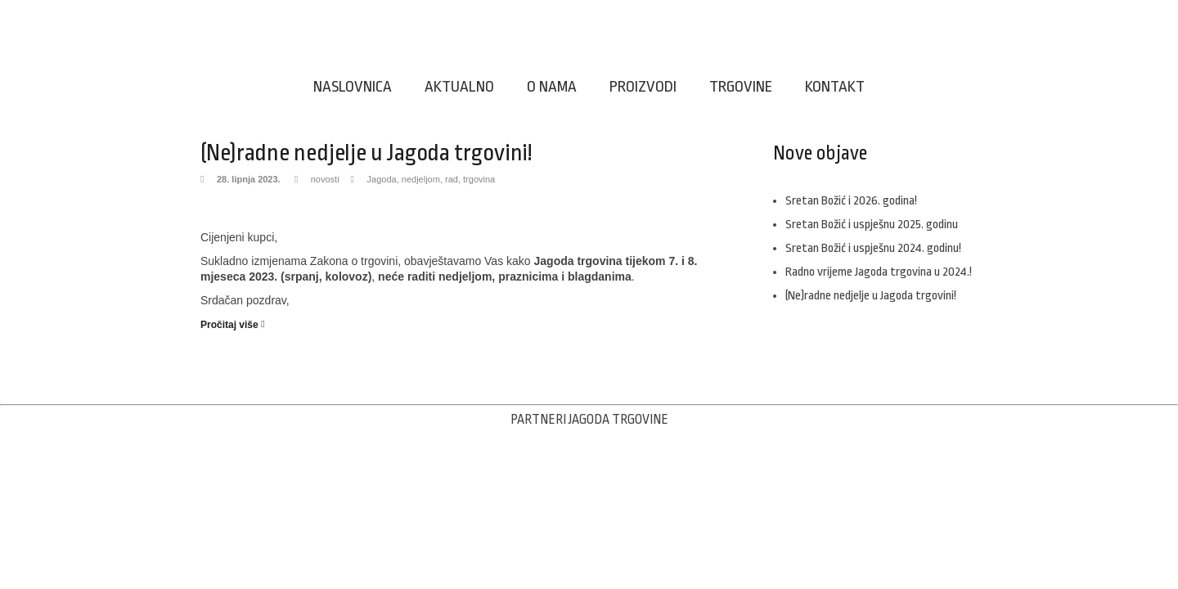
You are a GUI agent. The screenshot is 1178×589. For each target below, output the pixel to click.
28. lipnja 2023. (249, 179)
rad (451, 179)
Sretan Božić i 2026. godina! (851, 201)
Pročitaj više (229, 324)
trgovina (479, 179)
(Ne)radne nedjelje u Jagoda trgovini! (366, 153)
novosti (325, 179)
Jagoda (382, 179)
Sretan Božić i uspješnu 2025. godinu (871, 225)
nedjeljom (421, 179)
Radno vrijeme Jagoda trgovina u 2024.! (878, 272)
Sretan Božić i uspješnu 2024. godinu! (873, 248)
